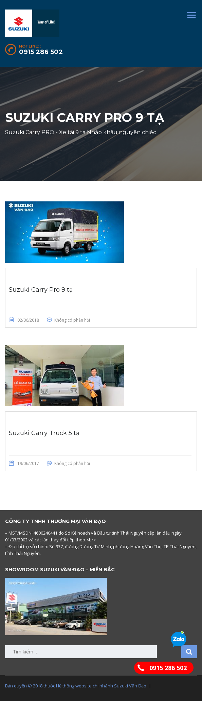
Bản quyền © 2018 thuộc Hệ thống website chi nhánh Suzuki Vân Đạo (75, 686)
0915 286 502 (41, 52)
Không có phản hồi (72, 320)
